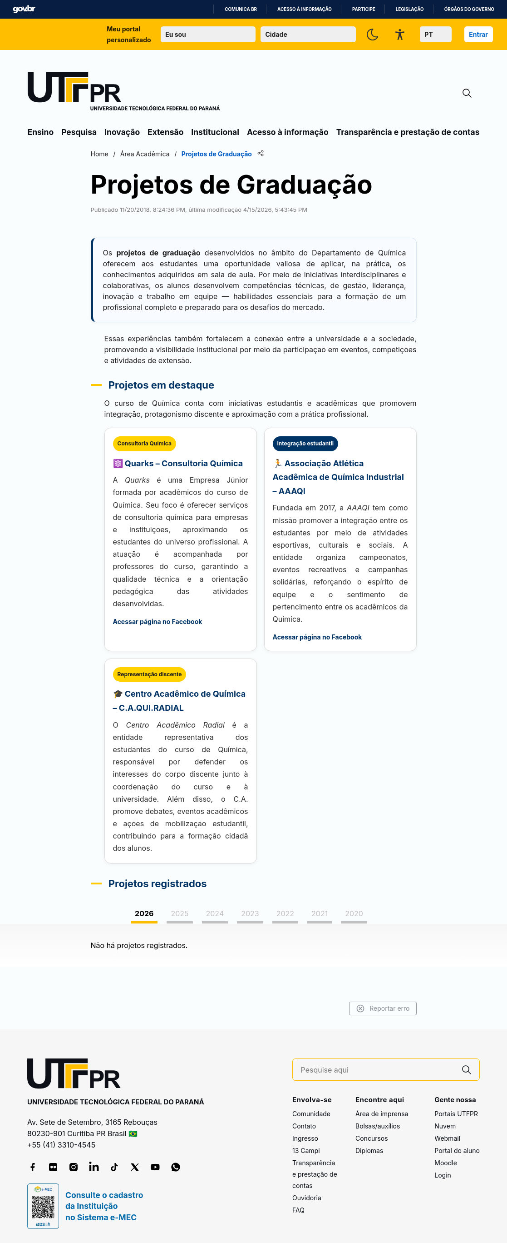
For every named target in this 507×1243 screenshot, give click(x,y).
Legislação (410, 9)
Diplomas (369, 1150)
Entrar (478, 34)
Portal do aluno (457, 1150)
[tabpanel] (253, 945)
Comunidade (311, 1114)
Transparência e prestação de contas (408, 132)
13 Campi (306, 1150)
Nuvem (445, 1126)
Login (442, 1175)
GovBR (24, 9)
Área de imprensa (381, 1114)
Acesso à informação (304, 9)
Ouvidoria (306, 1198)
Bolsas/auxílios (377, 1126)
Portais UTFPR (456, 1114)
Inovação (122, 132)
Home (99, 154)
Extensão (165, 132)
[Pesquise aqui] (377, 1070)
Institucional (215, 132)
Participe (363, 9)
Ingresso (305, 1138)
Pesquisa (79, 132)
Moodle (445, 1163)
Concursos (371, 1138)
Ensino (41, 132)
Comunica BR (241, 9)
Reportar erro (383, 1008)
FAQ (298, 1210)
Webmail (447, 1138)
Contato (304, 1126)
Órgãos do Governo (469, 9)
